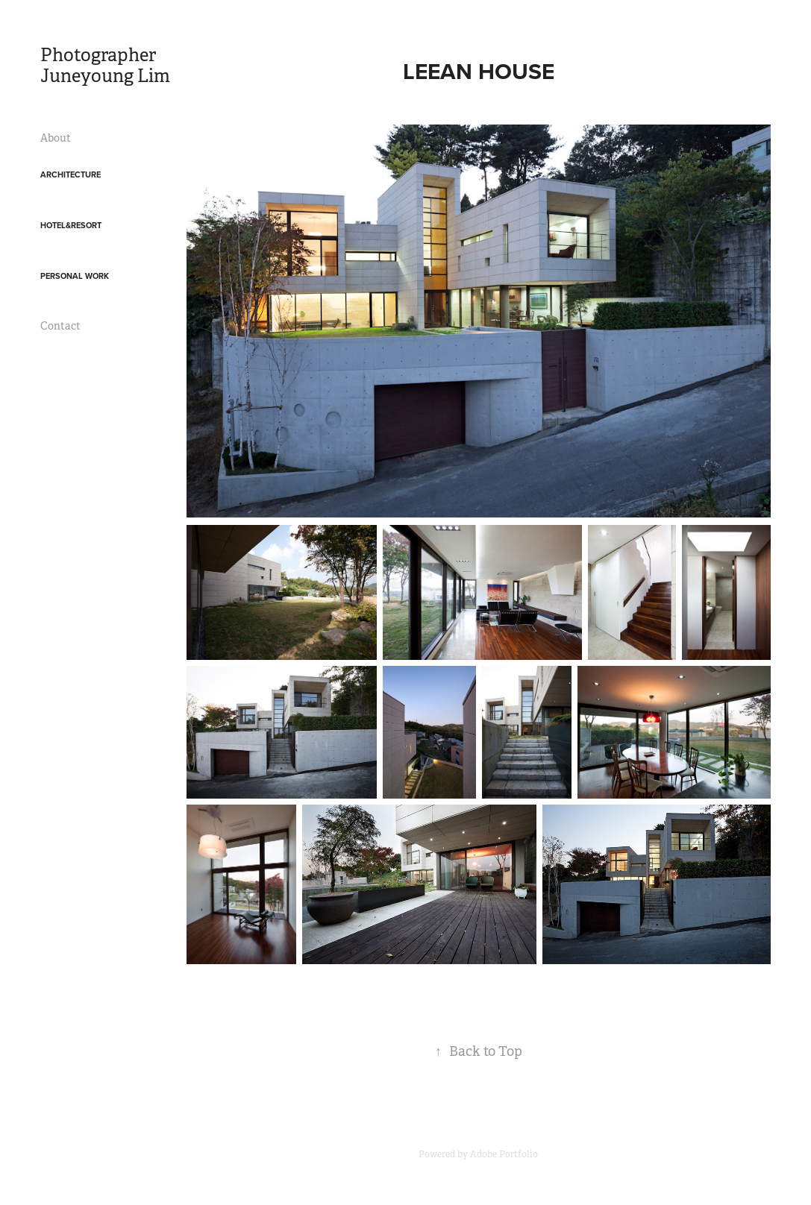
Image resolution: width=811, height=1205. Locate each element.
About (55, 138)
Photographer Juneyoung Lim (105, 65)
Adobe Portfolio (504, 1154)
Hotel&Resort (70, 225)
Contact (60, 326)
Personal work (74, 276)
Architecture (70, 174)
